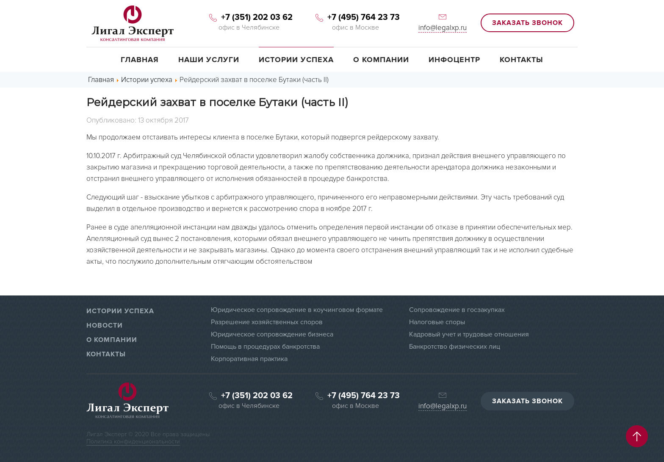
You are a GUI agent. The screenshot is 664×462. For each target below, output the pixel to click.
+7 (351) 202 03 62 (249, 17)
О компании (381, 59)
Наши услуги (208, 59)
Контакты (521, 59)
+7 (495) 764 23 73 (356, 17)
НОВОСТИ (104, 325)
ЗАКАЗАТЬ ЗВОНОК (527, 23)
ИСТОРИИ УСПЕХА (120, 311)
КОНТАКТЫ (106, 354)
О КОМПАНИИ (111, 340)
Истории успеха (296, 59)
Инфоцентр (454, 59)
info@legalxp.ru (442, 27)
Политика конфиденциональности (133, 441)
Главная (140, 59)
